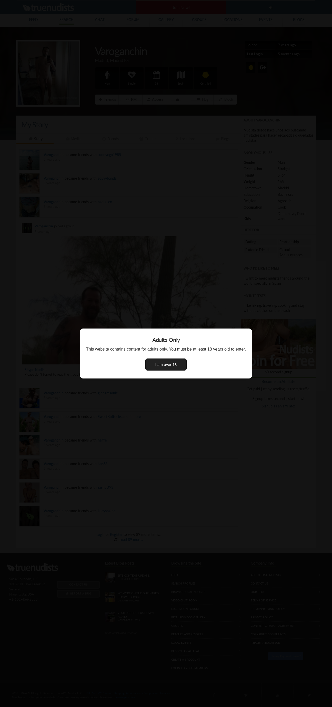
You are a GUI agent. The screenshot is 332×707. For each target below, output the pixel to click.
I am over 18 (166, 364)
